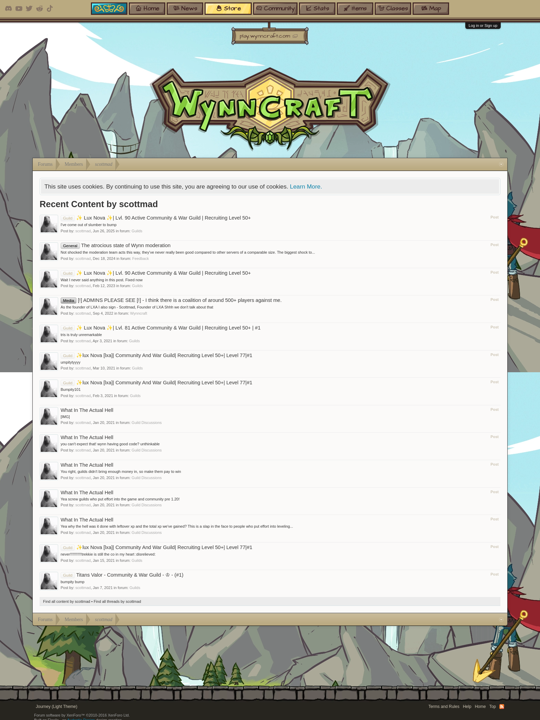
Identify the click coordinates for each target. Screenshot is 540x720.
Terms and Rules (443, 706)
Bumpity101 (71, 389)
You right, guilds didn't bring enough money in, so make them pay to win (121, 471)
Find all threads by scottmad (117, 601)
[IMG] (65, 417)
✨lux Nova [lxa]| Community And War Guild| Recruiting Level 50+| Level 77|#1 (156, 355)
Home (480, 706)
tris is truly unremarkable (81, 335)
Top (492, 706)
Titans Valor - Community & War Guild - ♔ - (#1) (122, 575)
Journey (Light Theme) (56, 706)
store (228, 8)
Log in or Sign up (483, 25)
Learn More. (306, 186)
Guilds (137, 231)
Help (467, 706)
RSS (501, 706)
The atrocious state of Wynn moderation (115, 245)
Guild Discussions (147, 422)
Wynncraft (138, 313)
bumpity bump (72, 582)
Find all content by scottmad (66, 601)
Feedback (140, 258)
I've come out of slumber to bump (88, 225)
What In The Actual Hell (87, 410)
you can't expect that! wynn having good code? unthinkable (110, 444)
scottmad (83, 231)
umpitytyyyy (70, 362)
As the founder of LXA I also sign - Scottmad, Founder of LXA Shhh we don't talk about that (137, 307)
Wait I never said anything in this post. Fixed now (102, 280)
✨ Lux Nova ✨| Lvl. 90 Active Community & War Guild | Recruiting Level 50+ (156, 218)
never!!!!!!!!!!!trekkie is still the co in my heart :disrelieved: (108, 554)
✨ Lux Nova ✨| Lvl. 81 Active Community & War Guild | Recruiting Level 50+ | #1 (161, 328)
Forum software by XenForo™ (82, 715)
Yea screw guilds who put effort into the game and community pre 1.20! (120, 499)
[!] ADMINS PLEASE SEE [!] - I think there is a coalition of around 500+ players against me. (171, 300)
